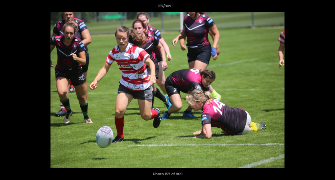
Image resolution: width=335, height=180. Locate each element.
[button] (314, 7)
